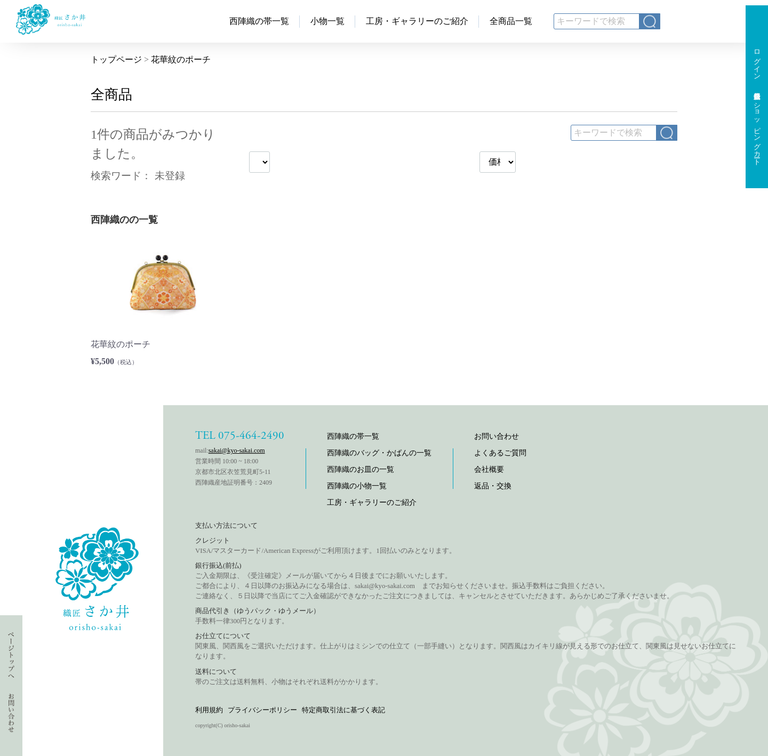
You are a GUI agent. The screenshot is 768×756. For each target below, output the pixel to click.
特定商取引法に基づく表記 (343, 710)
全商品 (111, 94)
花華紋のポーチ (181, 59)
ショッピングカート (757, 130)
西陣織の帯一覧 (259, 21)
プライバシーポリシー (262, 710)
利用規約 (209, 710)
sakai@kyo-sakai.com (237, 450)
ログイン (757, 61)
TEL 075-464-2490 (239, 436)
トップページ (116, 59)
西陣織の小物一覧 (357, 486)
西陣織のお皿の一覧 (360, 469)
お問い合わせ (496, 436)
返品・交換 (492, 486)
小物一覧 (327, 21)
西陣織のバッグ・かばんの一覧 (379, 453)
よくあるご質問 (500, 453)
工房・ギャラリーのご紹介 (417, 21)
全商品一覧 (511, 21)
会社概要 (489, 469)
